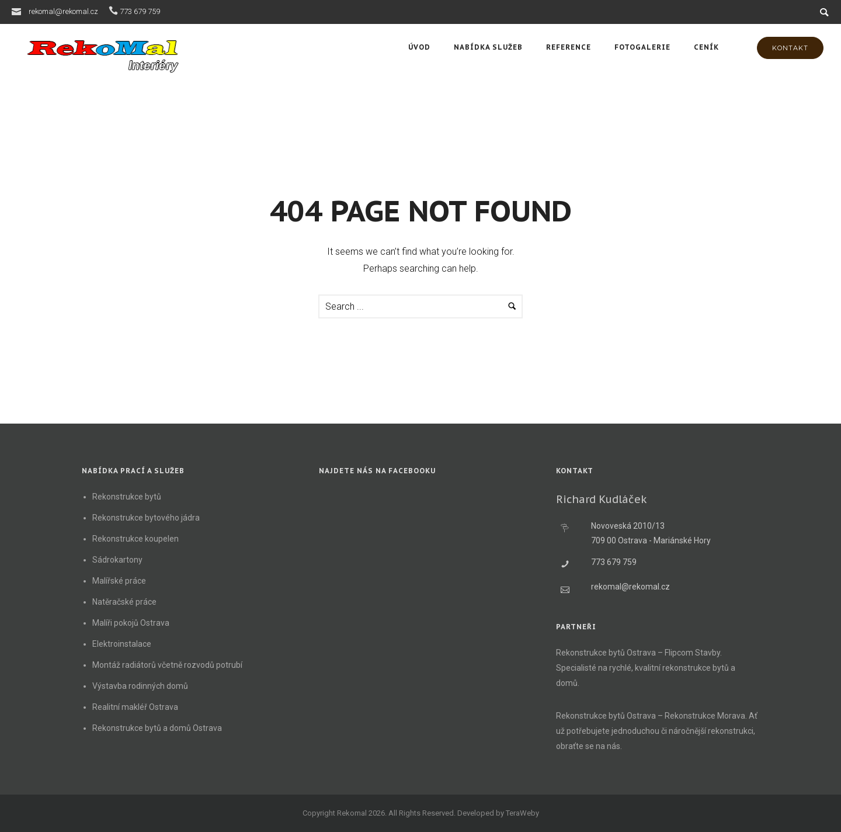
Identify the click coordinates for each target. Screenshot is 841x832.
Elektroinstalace (121, 644)
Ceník (706, 47)
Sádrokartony (117, 559)
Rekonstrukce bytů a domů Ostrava (157, 728)
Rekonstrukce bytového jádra (146, 517)
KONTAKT (790, 48)
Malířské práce (119, 580)
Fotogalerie (642, 47)
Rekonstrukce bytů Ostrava (606, 652)
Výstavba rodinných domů (140, 686)
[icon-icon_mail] (19, 11)
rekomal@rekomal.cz (63, 11)
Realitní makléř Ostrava (135, 707)
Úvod (419, 47)
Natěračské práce (124, 601)
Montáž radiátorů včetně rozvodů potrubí (167, 665)
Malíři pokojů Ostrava (130, 623)
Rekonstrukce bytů (126, 496)
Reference (568, 47)
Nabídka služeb (488, 47)
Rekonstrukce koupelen (135, 538)
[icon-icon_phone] (113, 11)
